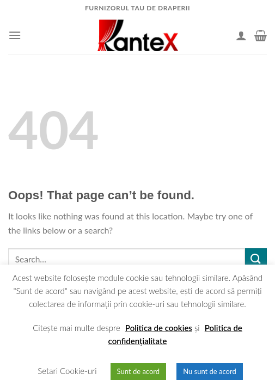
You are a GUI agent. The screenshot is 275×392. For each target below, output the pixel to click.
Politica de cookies (158, 328)
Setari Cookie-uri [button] (67, 371)
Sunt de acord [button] (138, 371)
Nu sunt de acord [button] (209, 371)
